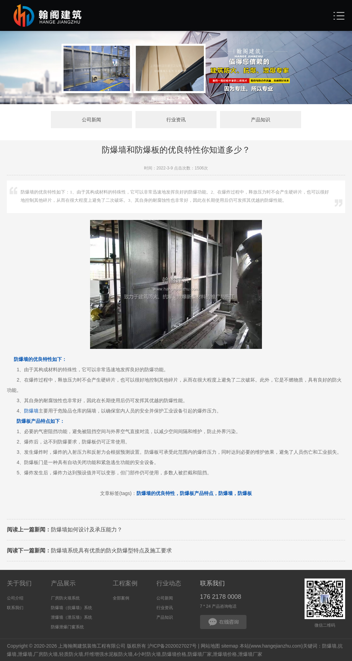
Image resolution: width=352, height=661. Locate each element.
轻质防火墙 (71, 654)
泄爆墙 (25, 654)
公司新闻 (91, 119)
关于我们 (19, 583)
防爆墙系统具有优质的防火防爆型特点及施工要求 (89, 550)
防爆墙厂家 (200, 654)
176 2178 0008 (220, 596)
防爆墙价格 (174, 654)
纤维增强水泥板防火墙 (109, 654)
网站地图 (210, 646)
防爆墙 (31, 411)
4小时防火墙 (147, 654)
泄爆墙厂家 (250, 654)
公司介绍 (15, 598)
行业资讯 (176, 119)
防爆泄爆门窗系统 (67, 627)
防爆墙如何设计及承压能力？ (64, 529)
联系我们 (15, 607)
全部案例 (121, 598)
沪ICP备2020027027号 (172, 646)
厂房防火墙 (46, 654)
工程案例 (125, 583)
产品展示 (63, 583)
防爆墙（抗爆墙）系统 (71, 607)
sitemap (229, 646)
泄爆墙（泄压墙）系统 (71, 617)
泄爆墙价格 (225, 654)
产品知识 (260, 119)
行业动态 (168, 583)
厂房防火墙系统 (65, 598)
